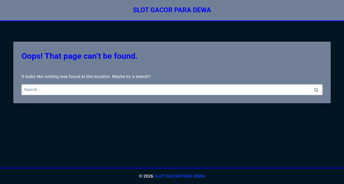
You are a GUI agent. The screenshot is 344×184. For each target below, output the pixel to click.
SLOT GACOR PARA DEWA (179, 176)
